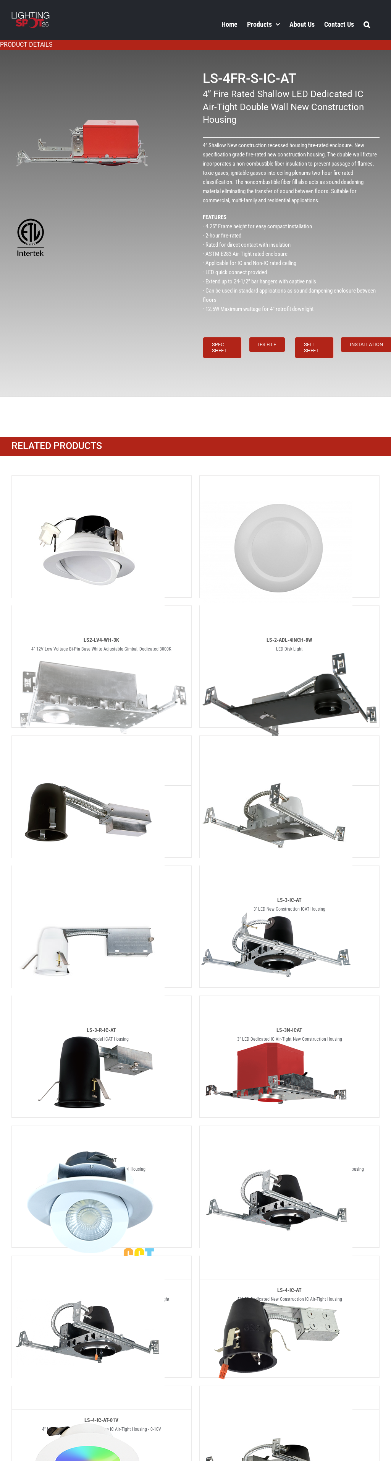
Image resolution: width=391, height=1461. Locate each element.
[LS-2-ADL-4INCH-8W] (276, 482)
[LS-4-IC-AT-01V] (88, 1262)
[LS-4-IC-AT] (276, 1132)
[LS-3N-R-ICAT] (88, 1002)
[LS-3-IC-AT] (276, 742)
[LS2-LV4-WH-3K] (88, 482)
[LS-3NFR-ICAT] (276, 1002)
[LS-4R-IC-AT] (276, 1262)
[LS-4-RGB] (88, 1392)
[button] (367, 24)
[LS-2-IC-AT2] (289, 612)
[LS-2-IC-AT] (101, 612)
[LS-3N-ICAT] (276, 872)
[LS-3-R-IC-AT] (88, 872)
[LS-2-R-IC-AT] (88, 742)
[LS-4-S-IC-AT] (276, 1392)
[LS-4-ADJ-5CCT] (88, 1132)
